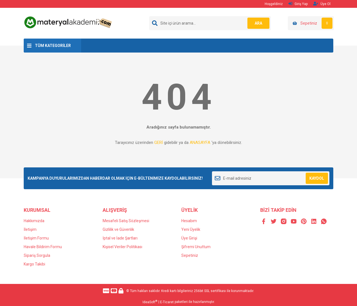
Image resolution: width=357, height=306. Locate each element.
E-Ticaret (167, 302)
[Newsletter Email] (270, 178)
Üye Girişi (189, 238)
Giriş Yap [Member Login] (298, 4)
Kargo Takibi (34, 264)
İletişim (30, 229)
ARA (258, 23)
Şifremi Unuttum (196, 247)
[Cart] (311, 23)
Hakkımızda (34, 221)
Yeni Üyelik (190, 229)
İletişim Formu (36, 238)
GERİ (158, 142)
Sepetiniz (189, 255)
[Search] (210, 23)
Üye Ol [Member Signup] (322, 4)
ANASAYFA (200, 142)
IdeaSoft (150, 302)
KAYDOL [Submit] (316, 178)
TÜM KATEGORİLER (53, 45)
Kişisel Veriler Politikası (122, 247)
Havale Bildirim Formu (43, 247)
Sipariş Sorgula (37, 255)
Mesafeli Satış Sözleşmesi (126, 221)
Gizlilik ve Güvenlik (118, 229)
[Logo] (69, 22)
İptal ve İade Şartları (120, 238)
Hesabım (189, 221)
